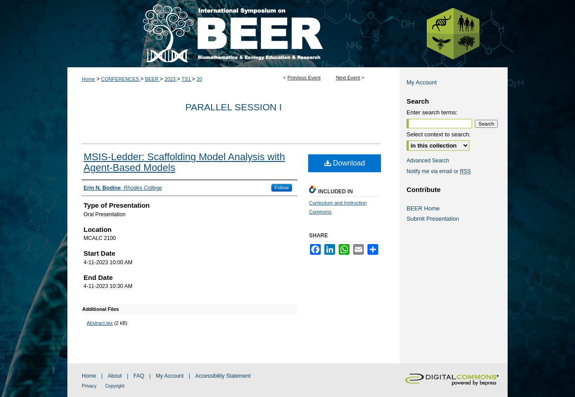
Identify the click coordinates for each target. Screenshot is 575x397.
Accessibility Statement (223, 376)
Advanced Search (428, 160)
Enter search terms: (432, 112)
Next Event (348, 77)
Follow (281, 187)
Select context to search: (438, 134)
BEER (152, 79)
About (115, 376)
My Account (422, 82)
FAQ (138, 376)
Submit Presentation (433, 218)
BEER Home (423, 208)
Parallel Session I (234, 107)
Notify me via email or (439, 171)
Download (344, 163)
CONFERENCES (120, 79)
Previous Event (304, 77)
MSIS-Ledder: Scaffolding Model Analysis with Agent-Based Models (184, 162)
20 (199, 79)
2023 (170, 79)
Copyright (114, 386)
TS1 (186, 79)
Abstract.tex (100, 323)
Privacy (89, 386)
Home (88, 79)
